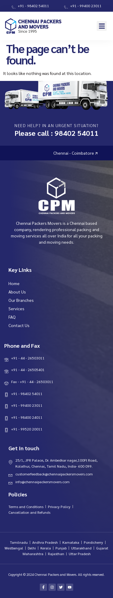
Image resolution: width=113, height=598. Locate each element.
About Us (17, 291)
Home (14, 283)
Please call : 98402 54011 (56, 133)
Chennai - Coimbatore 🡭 (89, 153)
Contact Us (19, 325)
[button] (102, 26)
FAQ (12, 317)
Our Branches (21, 300)
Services (16, 308)
